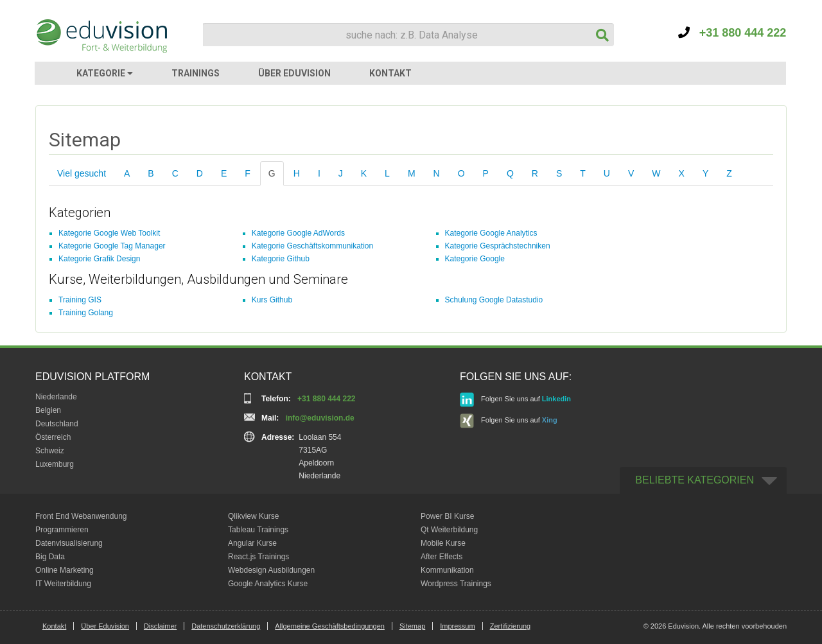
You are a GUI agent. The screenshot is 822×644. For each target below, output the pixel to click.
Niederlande (56, 396)
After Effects (441, 556)
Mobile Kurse (443, 543)
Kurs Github (272, 299)
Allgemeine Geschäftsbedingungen (330, 626)
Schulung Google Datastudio (494, 299)
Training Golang (85, 312)
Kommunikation (447, 570)
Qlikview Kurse (253, 516)
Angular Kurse (252, 543)
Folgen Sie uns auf (515, 399)
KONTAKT (390, 73)
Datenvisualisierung (69, 543)
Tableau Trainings (258, 529)
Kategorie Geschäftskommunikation (312, 245)
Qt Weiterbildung (449, 529)
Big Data (50, 556)
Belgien (48, 410)
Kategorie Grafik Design (99, 258)
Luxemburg (54, 464)
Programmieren (62, 529)
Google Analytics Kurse (268, 583)
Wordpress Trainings (456, 583)
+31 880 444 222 (732, 32)
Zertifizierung (510, 626)
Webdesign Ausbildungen (271, 570)
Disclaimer (160, 626)
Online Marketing (64, 570)
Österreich (53, 437)
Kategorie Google (475, 258)
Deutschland (56, 423)
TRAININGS (195, 73)
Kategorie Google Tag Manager (112, 245)
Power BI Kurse (447, 516)
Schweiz (49, 450)
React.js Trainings (258, 556)
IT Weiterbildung (63, 583)
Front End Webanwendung (81, 516)
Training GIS (79, 299)
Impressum (457, 626)
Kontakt (54, 626)
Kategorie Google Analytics (491, 233)
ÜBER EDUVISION (294, 73)
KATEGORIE (104, 73)
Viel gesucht (81, 173)
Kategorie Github (281, 258)
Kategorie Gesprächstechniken (497, 245)
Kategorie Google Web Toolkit (109, 233)
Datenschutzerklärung (225, 626)
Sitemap (412, 626)
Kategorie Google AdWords (298, 233)
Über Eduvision (105, 626)
